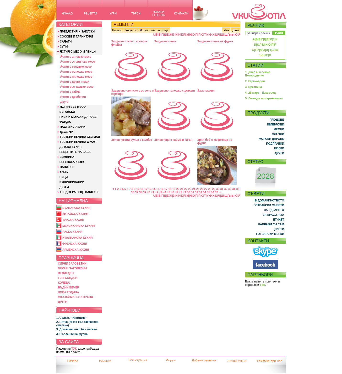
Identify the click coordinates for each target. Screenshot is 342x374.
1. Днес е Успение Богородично (257, 73)
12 (145, 189)
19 (173, 189)
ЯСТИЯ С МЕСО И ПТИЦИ (78, 51)
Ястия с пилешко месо (76, 76)
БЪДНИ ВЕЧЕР (68, 287)
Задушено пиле (165, 41)
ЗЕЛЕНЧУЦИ (275, 124)
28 (209, 189)
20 (177, 189)
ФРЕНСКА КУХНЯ (74, 243)
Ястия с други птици (74, 81)
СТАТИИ (255, 65)
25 (197, 189)
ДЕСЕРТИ (66, 132)
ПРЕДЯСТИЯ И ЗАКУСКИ (77, 31)
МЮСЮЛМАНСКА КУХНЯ (75, 297)
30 (217, 189)
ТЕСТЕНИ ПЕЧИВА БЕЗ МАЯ (80, 137)
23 (189, 189)
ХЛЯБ (64, 172)
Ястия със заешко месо (76, 86)
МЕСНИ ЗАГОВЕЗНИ (72, 268)
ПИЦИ (64, 177)
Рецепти (130, 30)
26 (201, 189)
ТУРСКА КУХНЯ (73, 220)
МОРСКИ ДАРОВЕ (271, 139)
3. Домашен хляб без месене (76, 329)
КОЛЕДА (64, 282)
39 (144, 192)
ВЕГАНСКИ (67, 112)
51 (192, 192)
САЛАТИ (66, 41)
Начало (117, 30)
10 (137, 189)
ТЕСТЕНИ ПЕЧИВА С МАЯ (78, 142)
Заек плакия (206, 90)
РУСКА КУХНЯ (72, 231)
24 (193, 189)
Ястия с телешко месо (76, 66)
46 (172, 192)
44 (164, 192)
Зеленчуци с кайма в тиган (173, 139)
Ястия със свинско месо (77, 61)
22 (185, 189)
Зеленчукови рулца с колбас (131, 139)
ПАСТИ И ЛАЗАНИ (72, 127)
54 (204, 192)
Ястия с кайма (70, 91)
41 (152, 192)
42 (156, 192)
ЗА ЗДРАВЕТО (274, 210)
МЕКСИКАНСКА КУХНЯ (78, 226)
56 (212, 192)
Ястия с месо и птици (154, 30)
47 (176, 192)
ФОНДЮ (65, 122)
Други (64, 101)
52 (196, 192)
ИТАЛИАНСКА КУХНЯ (77, 237)
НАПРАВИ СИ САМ (271, 224)
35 (237, 189)
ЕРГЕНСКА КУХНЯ (72, 162)
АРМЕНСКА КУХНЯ (75, 249)
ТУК (74, 348)
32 (225, 189)
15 (157, 189)
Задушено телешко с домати (174, 90)
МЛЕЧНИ (278, 134)
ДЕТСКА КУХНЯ (70, 147)
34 (233, 189)
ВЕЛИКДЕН (66, 273)
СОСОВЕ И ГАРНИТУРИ (76, 36)
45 (168, 192)
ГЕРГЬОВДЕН (67, 278)
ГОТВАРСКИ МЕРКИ (270, 234)
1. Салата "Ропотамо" (71, 318)
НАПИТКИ (67, 167)
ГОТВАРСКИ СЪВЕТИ (269, 205)
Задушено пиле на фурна (215, 41)
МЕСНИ (279, 129)
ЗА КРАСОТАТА (273, 215)
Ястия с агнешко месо (75, 56)
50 (188, 192)
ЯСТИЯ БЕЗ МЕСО (73, 106)
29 (213, 189)
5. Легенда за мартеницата (264, 98)
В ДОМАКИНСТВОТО (269, 200)
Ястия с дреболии (73, 96)
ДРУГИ (64, 187)
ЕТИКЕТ (278, 219)
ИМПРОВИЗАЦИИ (72, 182)
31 (221, 189)
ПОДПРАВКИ (275, 143)
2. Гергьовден (255, 81)
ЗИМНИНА (67, 157)
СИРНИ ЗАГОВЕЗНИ (72, 263)
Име (226, 30)
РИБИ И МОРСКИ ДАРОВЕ (78, 117)
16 (161, 189)
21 (181, 189)
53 (200, 192)
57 (216, 192)
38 (140, 192)
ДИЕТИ (279, 229)
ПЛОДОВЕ (277, 119)
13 (149, 189)
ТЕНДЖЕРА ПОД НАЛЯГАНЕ (79, 192)
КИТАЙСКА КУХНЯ (75, 214)
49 (184, 192)
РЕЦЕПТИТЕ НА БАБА (75, 152)
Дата (235, 30)
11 (141, 189)
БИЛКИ (279, 148)
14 (153, 189)
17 (165, 189)
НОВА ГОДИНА (68, 292)
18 (169, 189)
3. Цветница (253, 87)
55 (208, 192)
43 (160, 192)
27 (205, 189)
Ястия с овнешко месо (76, 71)
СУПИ (64, 46)
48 (180, 192)
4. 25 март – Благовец (260, 92)
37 (136, 192)
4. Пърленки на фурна (72, 334)
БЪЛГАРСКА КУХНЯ (76, 208)
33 (229, 189)
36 (132, 192)
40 (148, 192)
